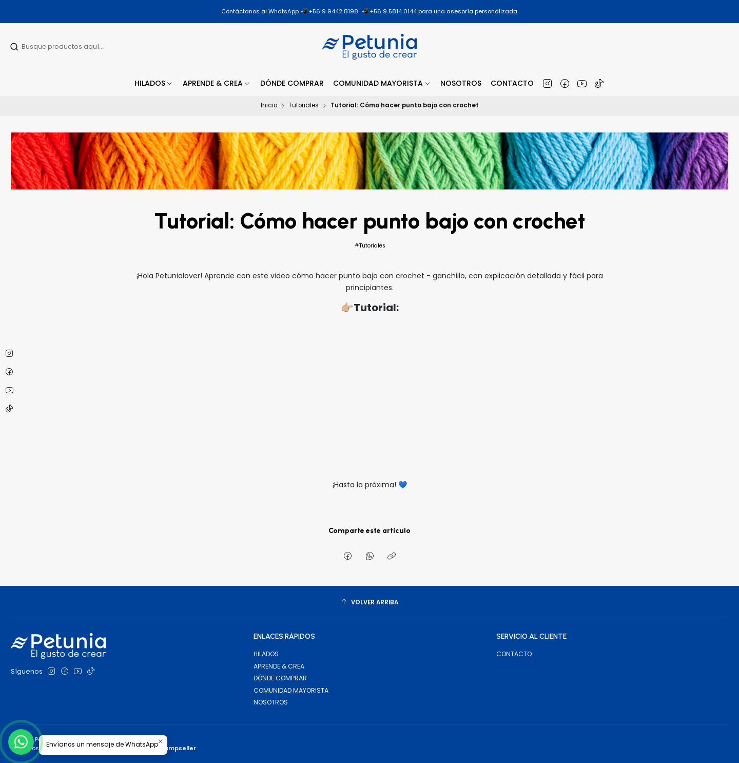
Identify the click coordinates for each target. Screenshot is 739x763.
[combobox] (76, 46)
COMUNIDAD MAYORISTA (291, 690)
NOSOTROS (271, 702)
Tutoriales (303, 106)
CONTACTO (514, 654)
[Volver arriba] (369, 603)
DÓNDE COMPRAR (280, 678)
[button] (217, 83)
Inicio (269, 106)
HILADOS (266, 654)
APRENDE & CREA (279, 666)
